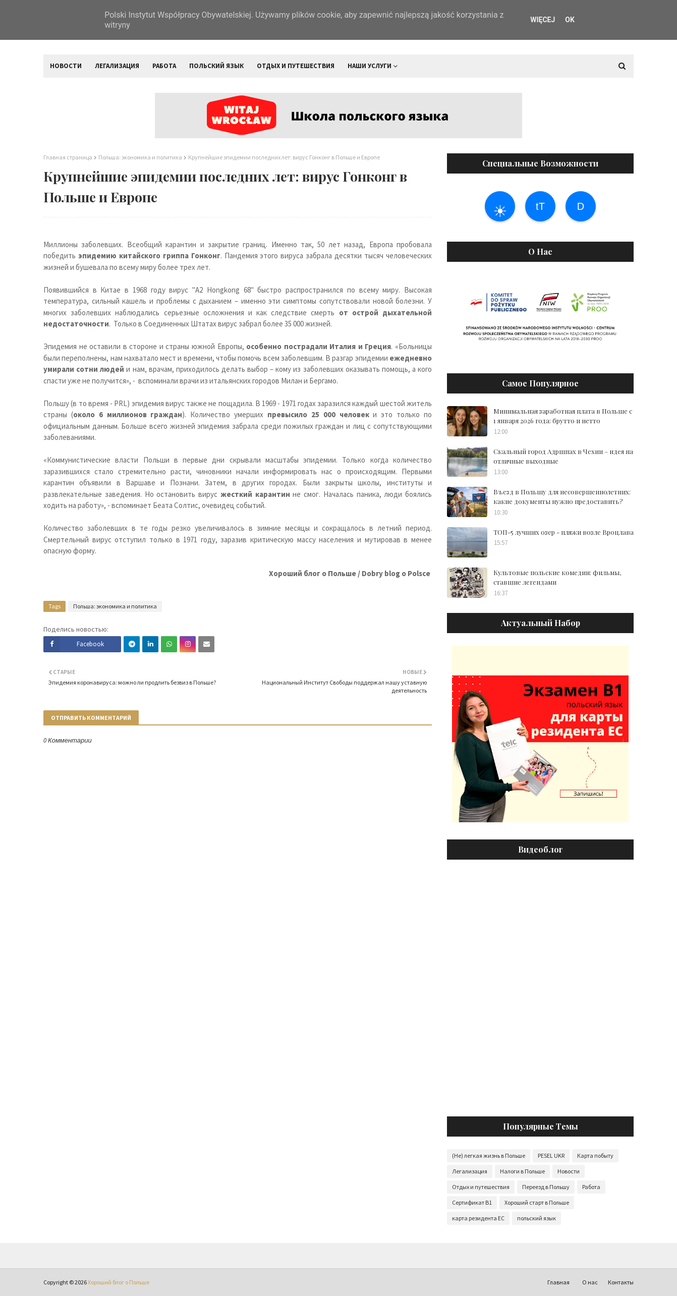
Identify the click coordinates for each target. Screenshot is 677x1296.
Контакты (621, 1282)
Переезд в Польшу (546, 1187)
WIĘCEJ (542, 20)
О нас (590, 1282)
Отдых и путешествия (481, 1187)
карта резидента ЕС (478, 1218)
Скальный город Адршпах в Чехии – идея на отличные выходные (563, 456)
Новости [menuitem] (66, 66)
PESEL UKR (551, 1155)
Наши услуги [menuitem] (369, 66)
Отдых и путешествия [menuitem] (295, 66)
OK (570, 20)
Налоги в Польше (522, 1171)
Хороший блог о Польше (118, 1282)
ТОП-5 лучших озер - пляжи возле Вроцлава (563, 532)
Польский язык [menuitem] (216, 66)
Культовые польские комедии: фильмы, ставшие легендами (557, 577)
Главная (558, 1282)
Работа (591, 1187)
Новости (568, 1171)
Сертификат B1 (472, 1202)
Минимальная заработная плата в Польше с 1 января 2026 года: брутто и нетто (562, 416)
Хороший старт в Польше (536, 1202)
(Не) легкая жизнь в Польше (488, 1155)
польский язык (536, 1218)
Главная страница (67, 157)
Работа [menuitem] (164, 66)
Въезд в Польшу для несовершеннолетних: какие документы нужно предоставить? (562, 496)
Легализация (469, 1171)
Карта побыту (595, 1155)
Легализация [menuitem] (117, 66)
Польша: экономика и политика (140, 157)
